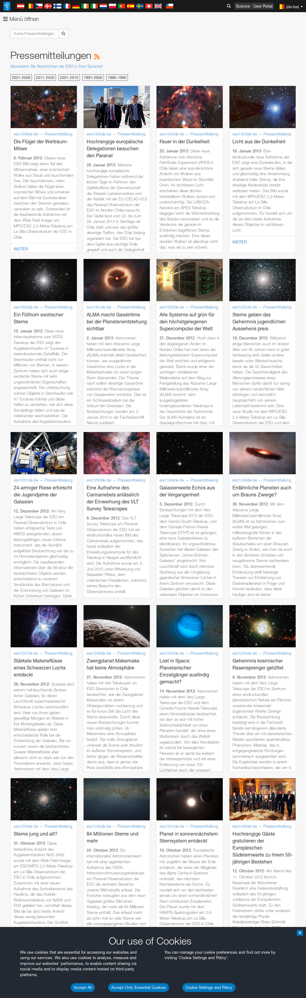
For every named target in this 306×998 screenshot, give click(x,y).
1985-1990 (117, 77)
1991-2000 (93, 77)
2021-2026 (21, 77)
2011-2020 (45, 77)
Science (243, 6)
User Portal (263, 6)
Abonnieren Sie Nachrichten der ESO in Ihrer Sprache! (56, 66)
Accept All (83, 987)
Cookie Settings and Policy (208, 987)
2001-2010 (69, 77)
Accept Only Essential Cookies (138, 987)
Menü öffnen (21, 19)
